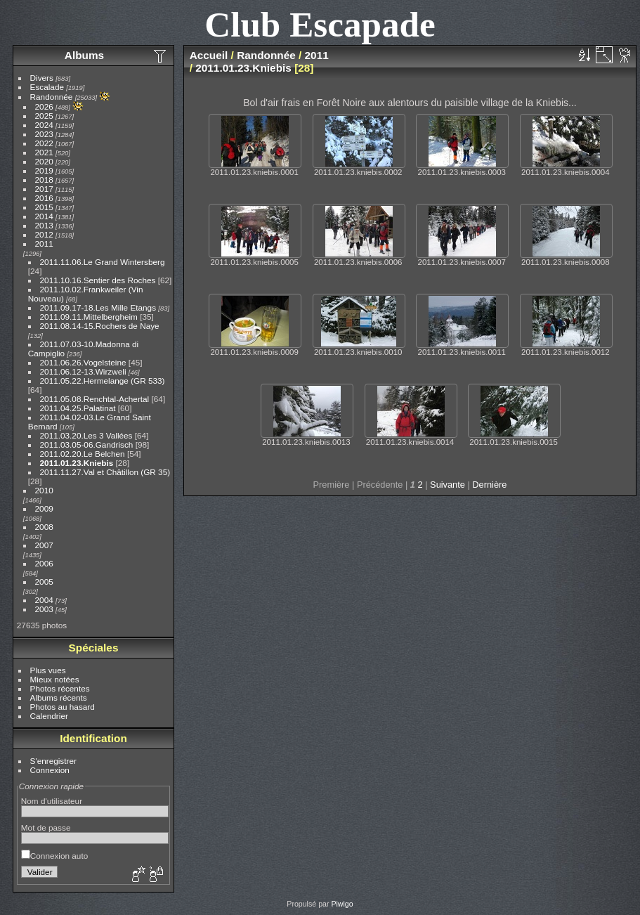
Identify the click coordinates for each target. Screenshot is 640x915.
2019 (44, 170)
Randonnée (51, 96)
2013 (44, 225)
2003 (44, 609)
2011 (44, 243)
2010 (44, 490)
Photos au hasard (62, 706)
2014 (44, 216)
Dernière (489, 484)
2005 (44, 581)
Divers (41, 77)
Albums (84, 55)
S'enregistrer (53, 760)
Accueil (209, 55)
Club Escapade (320, 24)
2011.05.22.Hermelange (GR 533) (102, 380)
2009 (44, 508)
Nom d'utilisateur (51, 800)
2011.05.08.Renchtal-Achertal (95, 398)
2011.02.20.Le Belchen (82, 453)
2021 (44, 152)
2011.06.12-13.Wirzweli (83, 371)
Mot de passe (46, 827)
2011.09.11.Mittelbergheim (89, 316)
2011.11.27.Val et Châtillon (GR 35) (105, 471)
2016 (44, 197)
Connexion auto (54, 855)
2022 (44, 143)
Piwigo (342, 904)
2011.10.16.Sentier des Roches (98, 280)
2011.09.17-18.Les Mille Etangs (98, 307)
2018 (44, 179)
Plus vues (48, 670)
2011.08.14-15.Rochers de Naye (99, 325)
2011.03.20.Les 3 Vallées (86, 435)
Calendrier (49, 715)
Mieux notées (54, 679)
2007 (44, 545)
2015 (44, 207)
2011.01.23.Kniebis (77, 462)
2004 (44, 599)
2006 (44, 563)
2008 (44, 526)
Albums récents (58, 697)
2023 (44, 133)
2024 (44, 124)
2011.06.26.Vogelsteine (83, 362)
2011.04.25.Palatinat (78, 408)
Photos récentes (60, 688)
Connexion (50, 769)
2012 (44, 234)
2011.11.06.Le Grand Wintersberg (102, 261)
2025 (44, 115)
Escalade (47, 86)
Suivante (447, 484)
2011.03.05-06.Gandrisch (86, 444)
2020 (44, 161)
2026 (44, 106)
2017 (44, 188)
